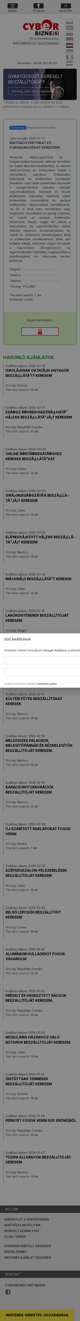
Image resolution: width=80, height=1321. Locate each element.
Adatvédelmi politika (47, 683)
